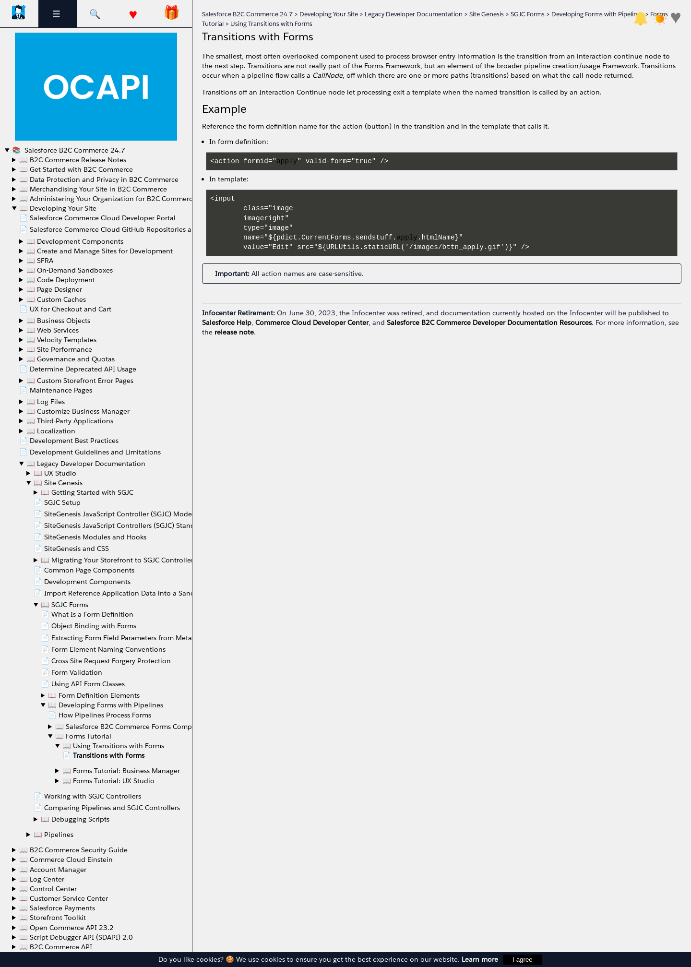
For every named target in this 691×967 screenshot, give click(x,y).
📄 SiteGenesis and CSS (71, 548)
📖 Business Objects (58, 320)
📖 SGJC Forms (64, 604)
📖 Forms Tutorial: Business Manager (121, 770)
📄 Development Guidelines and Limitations (90, 452)
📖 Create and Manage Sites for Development (99, 251)
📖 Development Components (74, 241)
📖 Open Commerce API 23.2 (66, 927)
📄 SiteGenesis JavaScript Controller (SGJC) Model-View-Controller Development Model (173, 514)
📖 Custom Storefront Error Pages (79, 380)
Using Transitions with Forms (271, 24)
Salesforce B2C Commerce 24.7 (74, 150)
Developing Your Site (328, 14)
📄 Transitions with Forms (103, 755)
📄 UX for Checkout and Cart (65, 309)
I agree (522, 959)
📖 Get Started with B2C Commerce (76, 169)
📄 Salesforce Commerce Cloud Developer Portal (97, 218)
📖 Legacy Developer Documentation (85, 463)
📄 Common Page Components (84, 570)
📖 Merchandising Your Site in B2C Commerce (93, 189)
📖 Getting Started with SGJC (87, 492)
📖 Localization (50, 431)
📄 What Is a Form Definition (87, 614)
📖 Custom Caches (56, 299)
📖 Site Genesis (58, 482)
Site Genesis (486, 14)
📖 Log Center (41, 879)
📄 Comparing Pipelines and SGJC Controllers (107, 807)
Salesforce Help (226, 322)
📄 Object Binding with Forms (88, 625)
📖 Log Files (45, 401)
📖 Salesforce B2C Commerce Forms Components (134, 726)
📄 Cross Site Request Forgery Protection (106, 661)
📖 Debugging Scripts (75, 819)
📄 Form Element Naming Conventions (103, 649)
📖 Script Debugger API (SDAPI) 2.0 (76, 937)
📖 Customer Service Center (63, 898)
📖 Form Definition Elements (94, 695)
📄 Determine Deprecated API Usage (77, 369)
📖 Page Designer (54, 289)
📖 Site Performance (59, 349)
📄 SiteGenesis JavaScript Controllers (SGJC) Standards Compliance (141, 525)
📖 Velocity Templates (61, 339)
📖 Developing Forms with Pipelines (105, 705)
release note (234, 332)
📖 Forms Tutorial (83, 736)
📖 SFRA (39, 260)
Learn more (480, 959)
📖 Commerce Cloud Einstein (66, 859)
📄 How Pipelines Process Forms (99, 715)
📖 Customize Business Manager (78, 411)
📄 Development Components (82, 581)
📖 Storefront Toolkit (52, 917)
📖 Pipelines (53, 834)
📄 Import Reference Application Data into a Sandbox (120, 593)
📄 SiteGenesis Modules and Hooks (90, 537)
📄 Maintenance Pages (55, 390)
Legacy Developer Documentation (414, 14)
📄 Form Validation (71, 672)
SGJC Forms (528, 14)
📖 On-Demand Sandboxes (69, 270)
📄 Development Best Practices (69, 440)
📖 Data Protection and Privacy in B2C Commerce (99, 179)
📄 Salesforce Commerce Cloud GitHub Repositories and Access (121, 229)
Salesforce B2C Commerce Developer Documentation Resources (489, 322)
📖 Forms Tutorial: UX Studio (108, 780)
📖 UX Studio (55, 473)
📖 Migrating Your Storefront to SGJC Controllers (118, 560)
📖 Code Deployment (60, 279)
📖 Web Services (52, 330)
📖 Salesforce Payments (57, 908)
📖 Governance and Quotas (70, 359)
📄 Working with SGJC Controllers (87, 796)
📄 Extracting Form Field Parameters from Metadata (123, 637)
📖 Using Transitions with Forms (113, 745)
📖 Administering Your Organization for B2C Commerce (107, 198)
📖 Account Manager (52, 869)
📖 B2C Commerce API (55, 947)
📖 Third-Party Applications (69, 421)
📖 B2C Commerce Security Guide (73, 850)
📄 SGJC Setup (57, 502)
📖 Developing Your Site (57, 208)
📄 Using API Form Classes (83, 684)
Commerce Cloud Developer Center (312, 322)
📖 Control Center (48, 888)
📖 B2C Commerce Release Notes (72, 159)
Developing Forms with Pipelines (597, 14)
